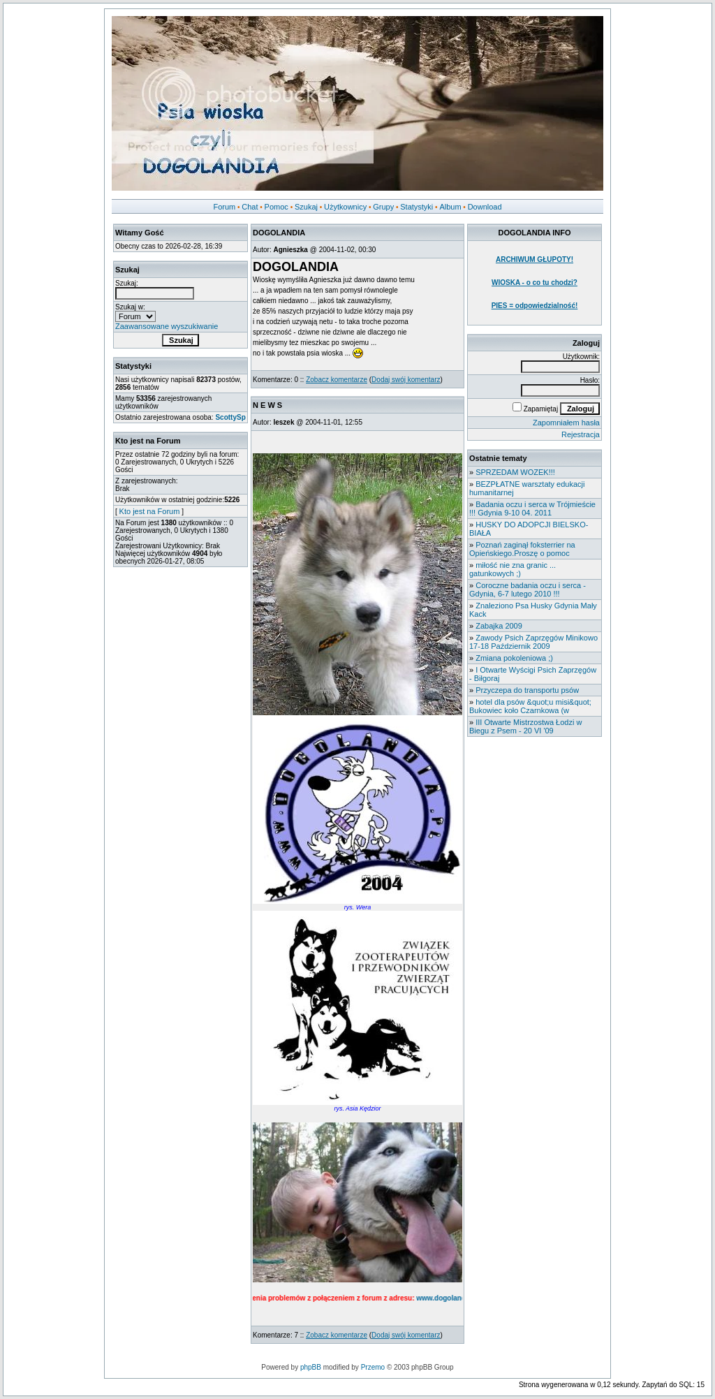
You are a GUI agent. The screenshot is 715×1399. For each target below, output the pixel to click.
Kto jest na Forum (149, 511)
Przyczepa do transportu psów (527, 690)
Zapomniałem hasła (566, 422)
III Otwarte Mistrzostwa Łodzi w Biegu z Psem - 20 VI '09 (525, 726)
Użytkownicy (345, 207)
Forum (224, 207)
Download (485, 207)
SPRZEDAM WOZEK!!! (515, 472)
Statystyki (416, 207)
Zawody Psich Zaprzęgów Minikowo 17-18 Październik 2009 (533, 641)
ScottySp (230, 417)
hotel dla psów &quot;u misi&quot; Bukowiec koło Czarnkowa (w (530, 706)
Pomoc (276, 207)
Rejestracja (580, 434)
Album (450, 207)
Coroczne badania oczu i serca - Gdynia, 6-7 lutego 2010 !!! (527, 589)
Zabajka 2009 (499, 626)
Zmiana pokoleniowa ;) (514, 658)
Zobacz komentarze (336, 379)
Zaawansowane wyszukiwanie (166, 326)
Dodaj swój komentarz (405, 379)
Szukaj (306, 207)
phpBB (310, 1367)
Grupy (383, 207)
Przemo (373, 1367)
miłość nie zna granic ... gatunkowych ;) (512, 569)
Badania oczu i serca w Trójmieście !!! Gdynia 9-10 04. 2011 (532, 508)
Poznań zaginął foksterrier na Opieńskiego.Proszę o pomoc (522, 549)
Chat (250, 207)
